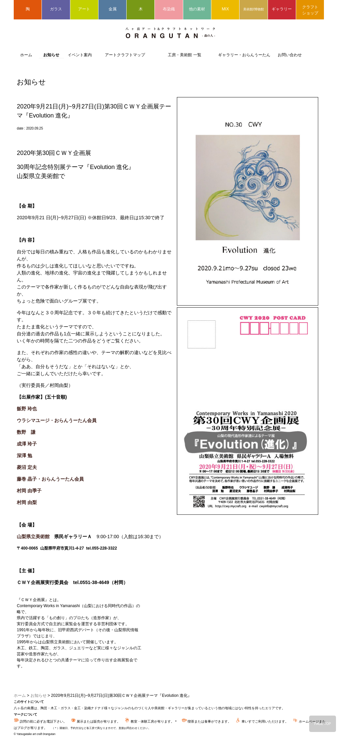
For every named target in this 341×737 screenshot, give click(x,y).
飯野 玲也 (27, 408)
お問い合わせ (290, 55)
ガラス (56, 9)
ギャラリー (282, 9)
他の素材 (197, 9)
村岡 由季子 (29, 490)
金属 (113, 9)
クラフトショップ (310, 10)
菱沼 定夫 (27, 467)
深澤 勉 (24, 455)
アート (84, 9)
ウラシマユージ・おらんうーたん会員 (56, 420)
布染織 (169, 9)
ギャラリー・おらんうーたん (244, 55)
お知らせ (51, 55)
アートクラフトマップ (125, 55)
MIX (225, 9)
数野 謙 (26, 432)
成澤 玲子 (27, 443)
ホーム (26, 55)
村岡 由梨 (27, 502)
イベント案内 (80, 55)
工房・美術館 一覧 (184, 55)
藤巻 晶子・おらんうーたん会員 (50, 479)
